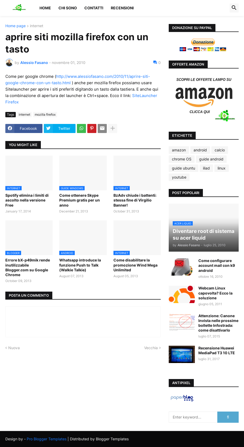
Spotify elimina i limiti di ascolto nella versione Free (27, 200)
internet (36, 26)
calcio (220, 150)
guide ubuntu (183, 168)
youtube (179, 177)
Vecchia (151, 347)
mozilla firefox (45, 114)
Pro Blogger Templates (46, 439)
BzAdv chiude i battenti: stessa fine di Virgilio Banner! (134, 200)
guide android (211, 159)
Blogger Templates (112, 439)
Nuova (14, 347)
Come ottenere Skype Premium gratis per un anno (79, 200)
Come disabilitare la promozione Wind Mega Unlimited (135, 265)
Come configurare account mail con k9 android (216, 265)
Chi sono (67, 8)
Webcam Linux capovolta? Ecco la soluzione (215, 293)
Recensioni (122, 8)
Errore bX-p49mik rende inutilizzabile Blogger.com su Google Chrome (27, 267)
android (200, 150)
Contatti (93, 8)
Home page (15, 26)
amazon (179, 150)
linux (222, 168)
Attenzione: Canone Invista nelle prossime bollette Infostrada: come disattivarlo (218, 323)
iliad (206, 168)
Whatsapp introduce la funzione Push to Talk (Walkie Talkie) (80, 265)
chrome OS (181, 159)
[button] (234, 8)
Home (45, 8)
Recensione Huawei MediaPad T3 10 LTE (216, 350)
